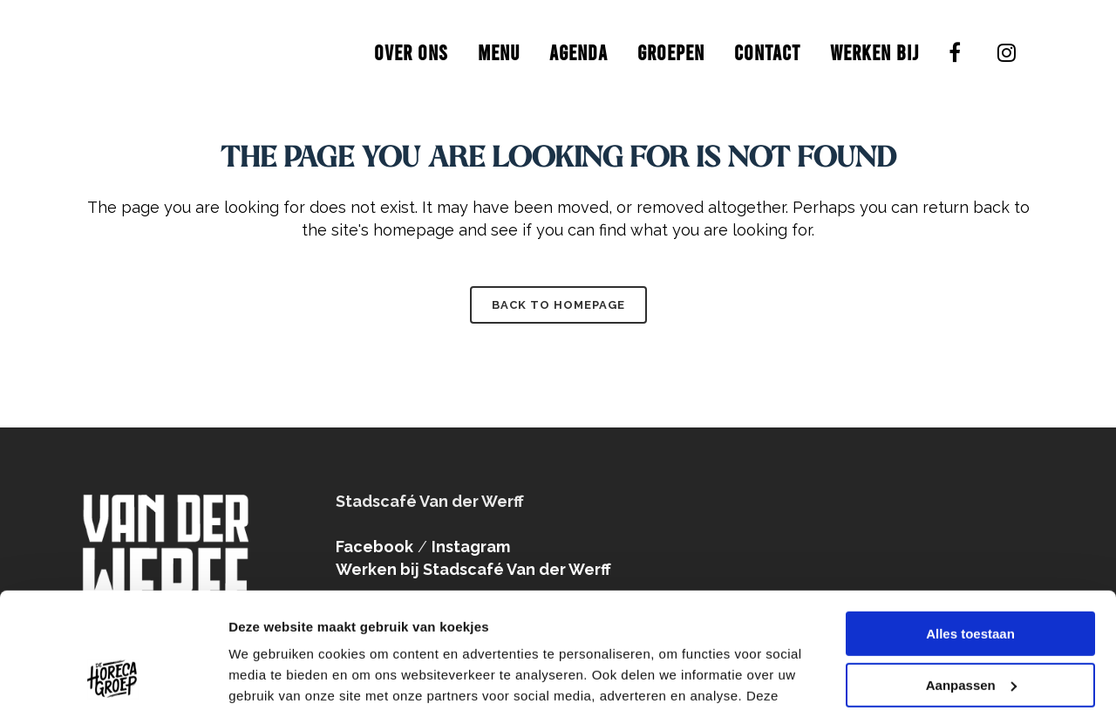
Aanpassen (971, 575)
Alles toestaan (970, 524)
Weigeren (970, 626)
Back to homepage (558, 304)
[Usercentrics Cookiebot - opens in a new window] (113, 677)
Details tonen (269, 676)
